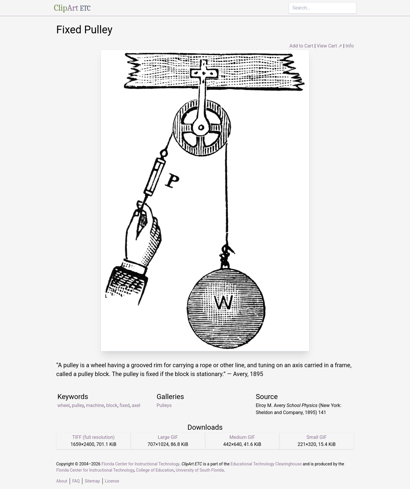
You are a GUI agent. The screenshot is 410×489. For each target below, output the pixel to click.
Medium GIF (242, 437)
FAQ (76, 481)
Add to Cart (301, 46)
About (61, 481)
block (111, 405)
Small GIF (316, 437)
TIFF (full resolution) (93, 437)
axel (136, 405)
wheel (64, 405)
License (112, 481)
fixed (125, 405)
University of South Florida (200, 470)
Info (350, 46)
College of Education (155, 470)
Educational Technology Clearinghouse (266, 464)
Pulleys (164, 405)
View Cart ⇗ (329, 46)
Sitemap (92, 481)
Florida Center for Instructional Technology (140, 464)
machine (95, 405)
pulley (78, 405)
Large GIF (168, 437)
